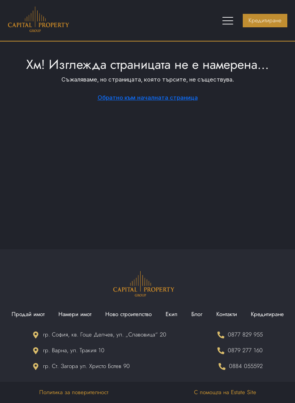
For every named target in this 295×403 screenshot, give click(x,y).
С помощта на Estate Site (225, 392)
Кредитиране (267, 314)
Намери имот (74, 314)
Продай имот (28, 314)
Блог (196, 314)
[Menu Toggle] (227, 20)
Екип (171, 314)
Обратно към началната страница (148, 97)
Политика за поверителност (73, 392)
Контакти (226, 314)
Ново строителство (128, 314)
